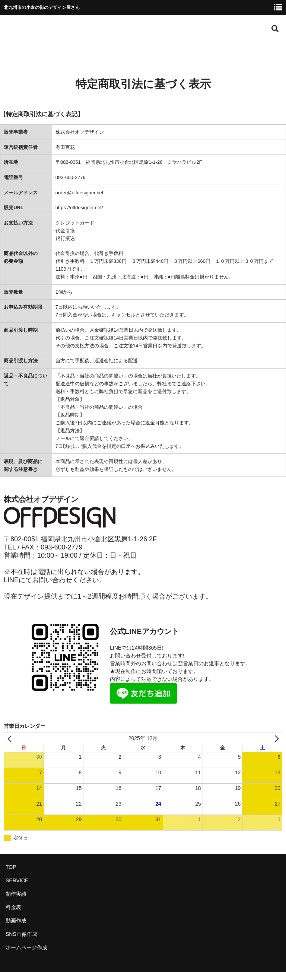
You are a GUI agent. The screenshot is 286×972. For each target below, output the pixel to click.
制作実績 (16, 894)
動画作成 (16, 921)
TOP (11, 867)
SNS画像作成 (21, 934)
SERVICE (17, 880)
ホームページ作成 (26, 947)
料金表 (13, 907)
